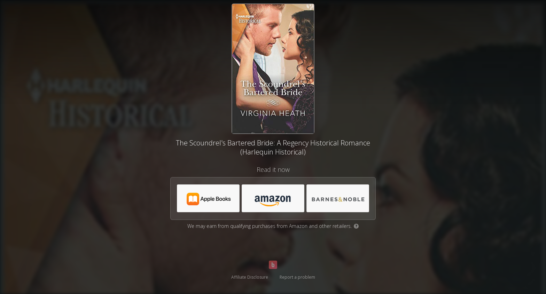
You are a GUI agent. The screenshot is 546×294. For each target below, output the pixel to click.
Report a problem (297, 277)
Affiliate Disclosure (249, 277)
